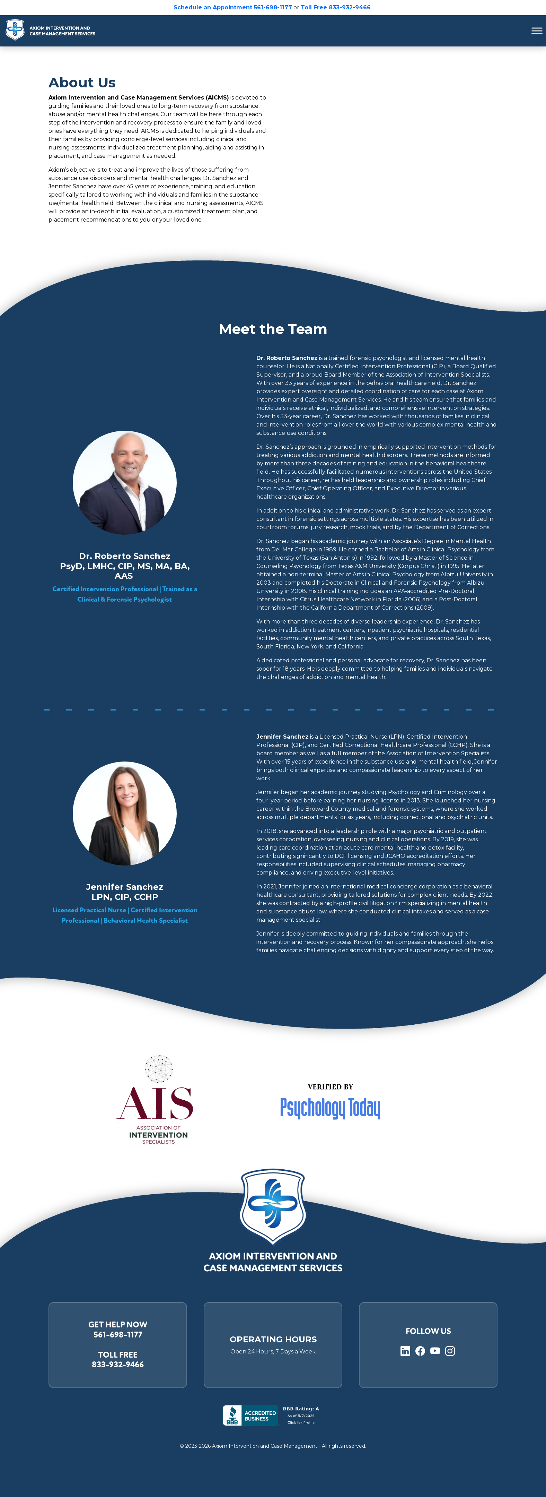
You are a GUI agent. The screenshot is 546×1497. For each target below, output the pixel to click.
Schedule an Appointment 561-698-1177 (233, 7)
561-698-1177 (118, 1335)
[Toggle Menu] (537, 30)
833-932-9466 (118, 1365)
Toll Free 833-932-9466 (336, 7)
